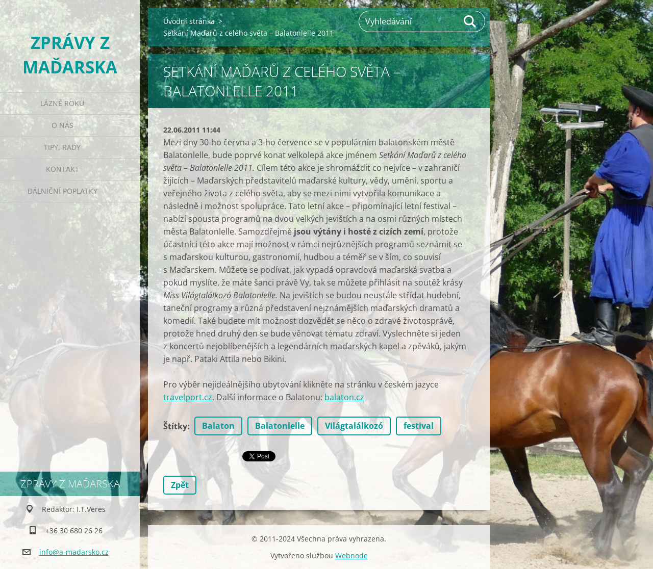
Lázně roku (62, 103)
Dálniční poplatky (62, 191)
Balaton (218, 425)
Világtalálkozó (354, 425)
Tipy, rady (62, 147)
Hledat (470, 21)
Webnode (351, 555)
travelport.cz (187, 397)
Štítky (175, 426)
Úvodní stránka (189, 21)
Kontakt (62, 169)
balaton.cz (344, 397)
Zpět (180, 484)
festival (419, 425)
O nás (62, 125)
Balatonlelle (280, 425)
